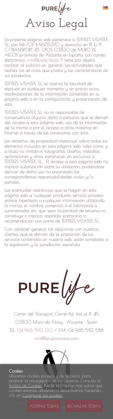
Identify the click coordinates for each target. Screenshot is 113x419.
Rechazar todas (83, 406)
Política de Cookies (25, 385)
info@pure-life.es (42, 59)
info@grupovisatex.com (56, 338)
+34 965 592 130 (34, 330)
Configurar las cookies (42, 395)
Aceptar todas (44, 406)
